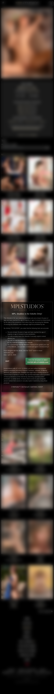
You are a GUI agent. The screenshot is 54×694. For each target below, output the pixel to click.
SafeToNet (33, 387)
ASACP (40, 387)
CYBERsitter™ (15, 387)
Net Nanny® (25, 387)
